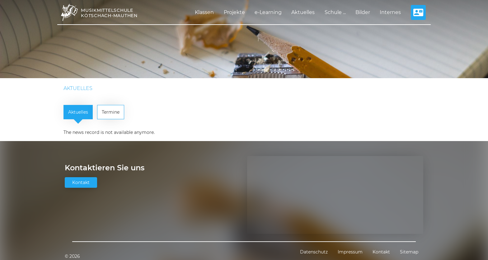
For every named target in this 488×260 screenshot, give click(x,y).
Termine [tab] (111, 112)
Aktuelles (303, 12)
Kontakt (81, 182)
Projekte (234, 12)
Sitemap (409, 251)
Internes (390, 12)
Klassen (204, 12)
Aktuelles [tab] (78, 112)
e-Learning (268, 12)
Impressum (350, 251)
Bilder (362, 12)
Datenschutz (314, 251)
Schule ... (335, 12)
